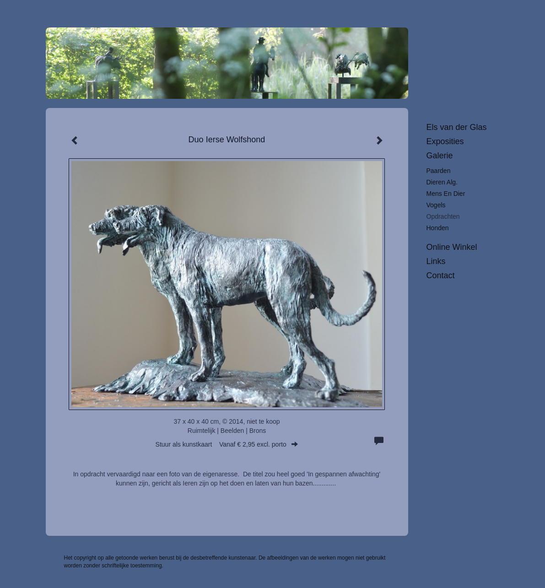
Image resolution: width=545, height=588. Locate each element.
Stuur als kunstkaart (227, 444)
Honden (437, 228)
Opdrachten (443, 216)
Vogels (436, 205)
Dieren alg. (442, 182)
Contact (440, 275)
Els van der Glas (456, 127)
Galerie (439, 155)
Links (436, 261)
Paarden (438, 170)
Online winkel (451, 247)
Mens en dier (445, 193)
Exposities (445, 141)
